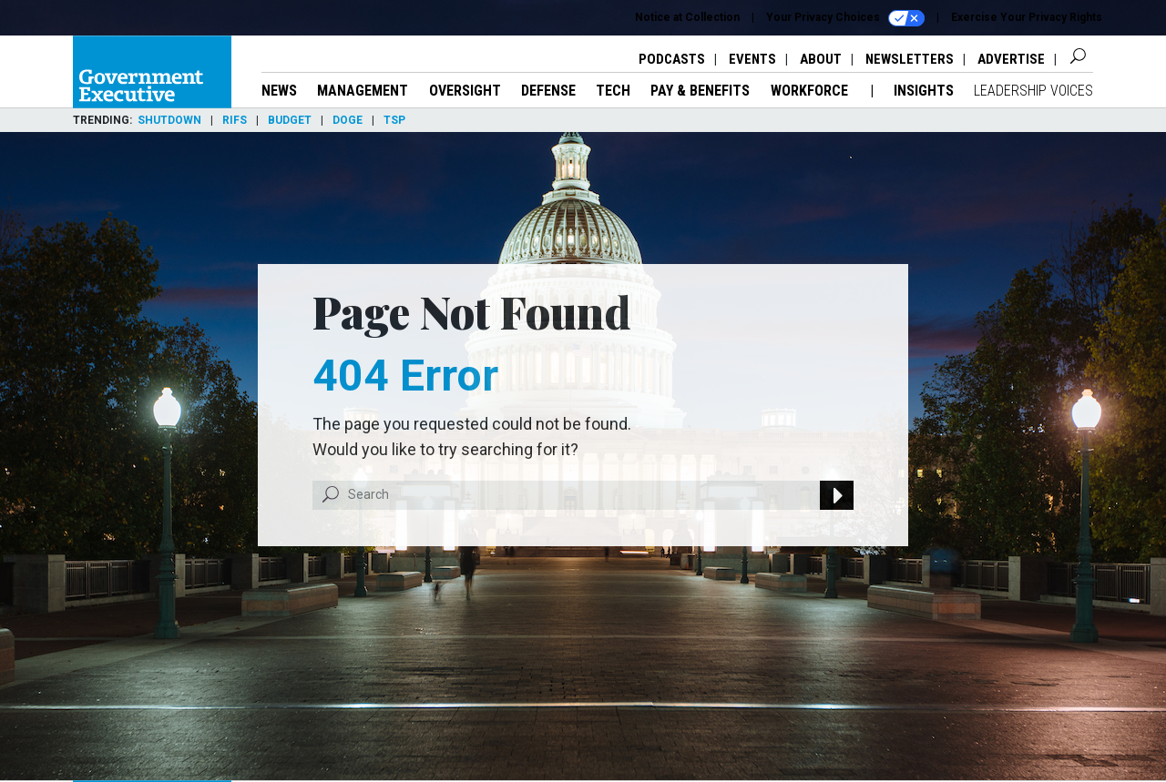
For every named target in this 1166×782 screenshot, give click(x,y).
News (279, 90)
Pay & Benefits (700, 90)
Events (752, 59)
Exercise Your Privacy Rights (1026, 17)
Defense (548, 90)
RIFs (234, 120)
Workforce (811, 90)
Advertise (1011, 59)
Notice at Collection (687, 17)
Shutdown (169, 120)
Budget (290, 120)
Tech (613, 90)
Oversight (465, 90)
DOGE (347, 120)
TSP (394, 120)
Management (362, 90)
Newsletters (909, 59)
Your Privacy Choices (845, 18)
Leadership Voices (1033, 90)
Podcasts (672, 59)
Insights (924, 90)
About (821, 59)
